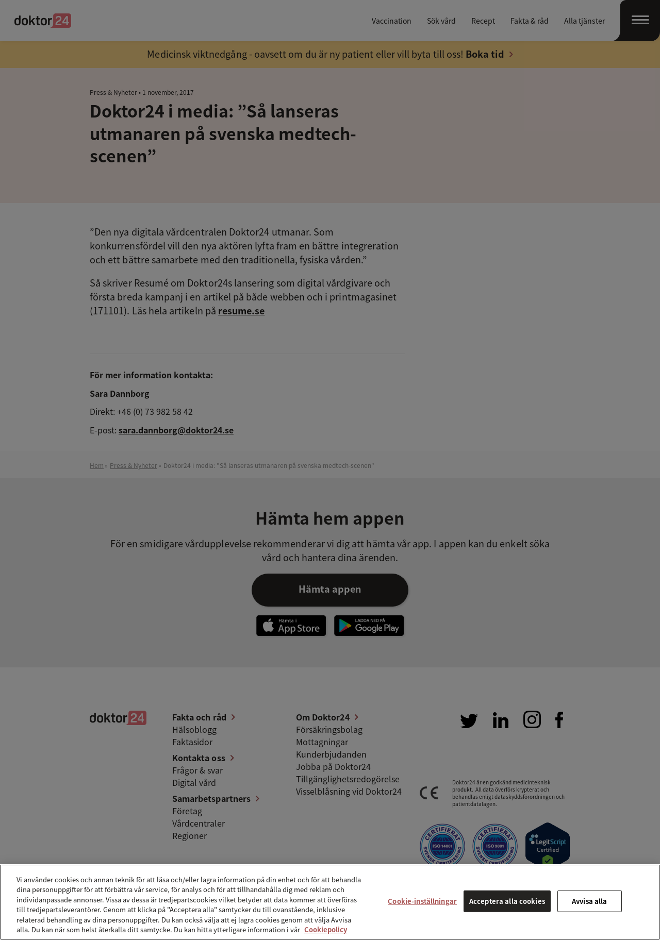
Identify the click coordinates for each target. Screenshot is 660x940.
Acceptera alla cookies (507, 901)
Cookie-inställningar (422, 901)
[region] (330, 902)
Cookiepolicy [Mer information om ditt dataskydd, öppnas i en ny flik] (325, 929)
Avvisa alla (589, 901)
